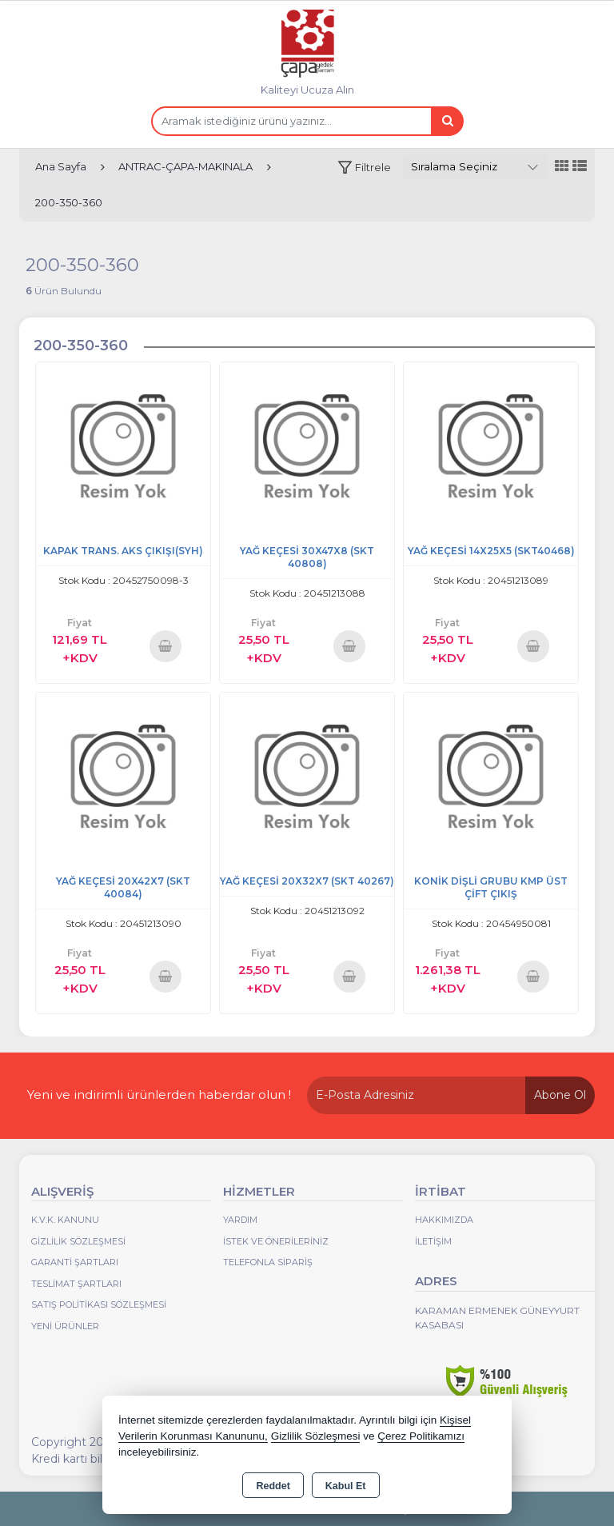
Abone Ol (560, 1095)
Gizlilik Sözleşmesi (78, 1241)
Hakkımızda (444, 1219)
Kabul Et (345, 1486)
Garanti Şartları (74, 1262)
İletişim (433, 1241)
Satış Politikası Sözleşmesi (98, 1304)
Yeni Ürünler (65, 1326)
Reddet (272, 1486)
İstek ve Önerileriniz (276, 1241)
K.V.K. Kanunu (65, 1219)
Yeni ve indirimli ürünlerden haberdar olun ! (159, 1094)
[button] (364, 167)
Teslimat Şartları (76, 1283)
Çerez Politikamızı (420, 1436)
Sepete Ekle (165, 645)
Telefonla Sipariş (268, 1262)
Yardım (240, 1219)
